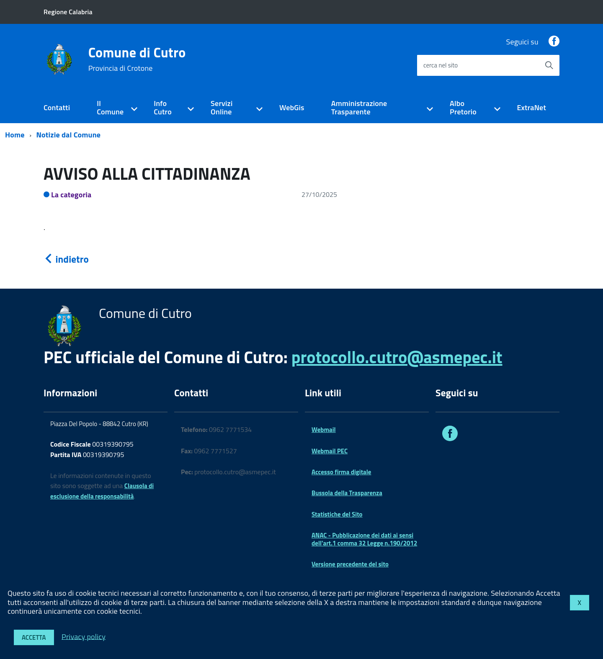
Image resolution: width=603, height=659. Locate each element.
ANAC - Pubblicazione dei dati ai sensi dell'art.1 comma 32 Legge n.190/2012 (364, 539)
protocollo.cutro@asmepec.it (396, 357)
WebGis (291, 107)
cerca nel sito (440, 65)
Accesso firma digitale (341, 472)
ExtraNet (531, 107)
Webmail (324, 429)
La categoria (71, 194)
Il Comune (110, 108)
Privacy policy (84, 636)
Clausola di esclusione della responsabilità (102, 491)
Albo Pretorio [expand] (463, 108)
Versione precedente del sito (350, 564)
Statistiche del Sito (337, 514)
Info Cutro (163, 108)
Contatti (57, 107)
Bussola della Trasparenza (347, 493)
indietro (66, 259)
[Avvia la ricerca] (549, 65)
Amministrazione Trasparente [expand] (359, 108)
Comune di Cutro (137, 59)
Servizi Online (221, 108)
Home (15, 134)
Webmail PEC (330, 451)
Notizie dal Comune (68, 134)
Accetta (34, 637)
